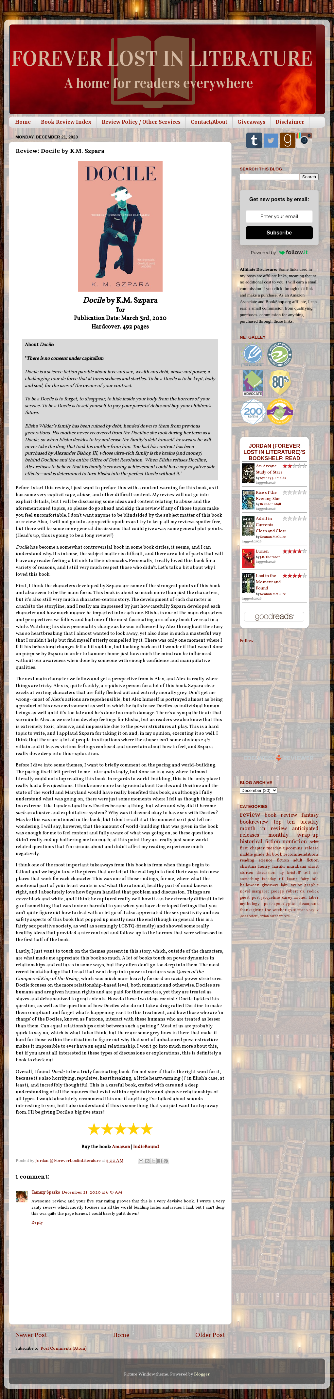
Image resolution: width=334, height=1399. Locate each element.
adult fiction (306, 860)
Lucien (262, 551)
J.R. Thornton (270, 557)
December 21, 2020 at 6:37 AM (92, 1192)
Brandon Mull (270, 504)
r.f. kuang (288, 879)
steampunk (308, 904)
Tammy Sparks (45, 1192)
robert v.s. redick (302, 891)
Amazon (121, 1147)
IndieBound (146, 1147)
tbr (268, 854)
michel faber (306, 897)
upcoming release (301, 848)
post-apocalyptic (279, 904)
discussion (265, 873)
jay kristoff (290, 873)
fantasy (310, 815)
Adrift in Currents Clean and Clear (271, 525)
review (250, 815)
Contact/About (209, 122)
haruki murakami (289, 866)
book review (281, 815)
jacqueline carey (276, 897)
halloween (249, 885)
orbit (314, 842)
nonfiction (294, 841)
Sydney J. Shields (273, 478)
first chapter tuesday (260, 848)
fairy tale (309, 879)
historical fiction (260, 841)
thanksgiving (252, 910)
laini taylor (291, 885)
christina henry (255, 866)
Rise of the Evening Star (268, 496)
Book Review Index (66, 122)
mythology (250, 904)
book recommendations (295, 854)
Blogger (201, 1374)
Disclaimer (289, 122)
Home (23, 122)
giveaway (270, 885)
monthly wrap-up (293, 835)
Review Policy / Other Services (141, 122)
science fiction (273, 860)
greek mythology (301, 910)
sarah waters (280, 916)
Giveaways (251, 122)
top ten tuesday (296, 822)
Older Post (210, 1335)
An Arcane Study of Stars (269, 469)
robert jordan (259, 916)
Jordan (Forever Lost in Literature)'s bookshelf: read (274, 452)
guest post (250, 897)
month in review (263, 828)
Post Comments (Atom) (64, 1348)
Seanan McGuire (273, 537)
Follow (246, 641)
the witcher (276, 910)
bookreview (254, 822)
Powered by (279, 252)
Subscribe (279, 232)
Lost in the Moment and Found (268, 582)
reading (247, 860)
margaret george (268, 891)
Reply (37, 1222)
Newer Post (31, 1335)
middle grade (252, 854)
